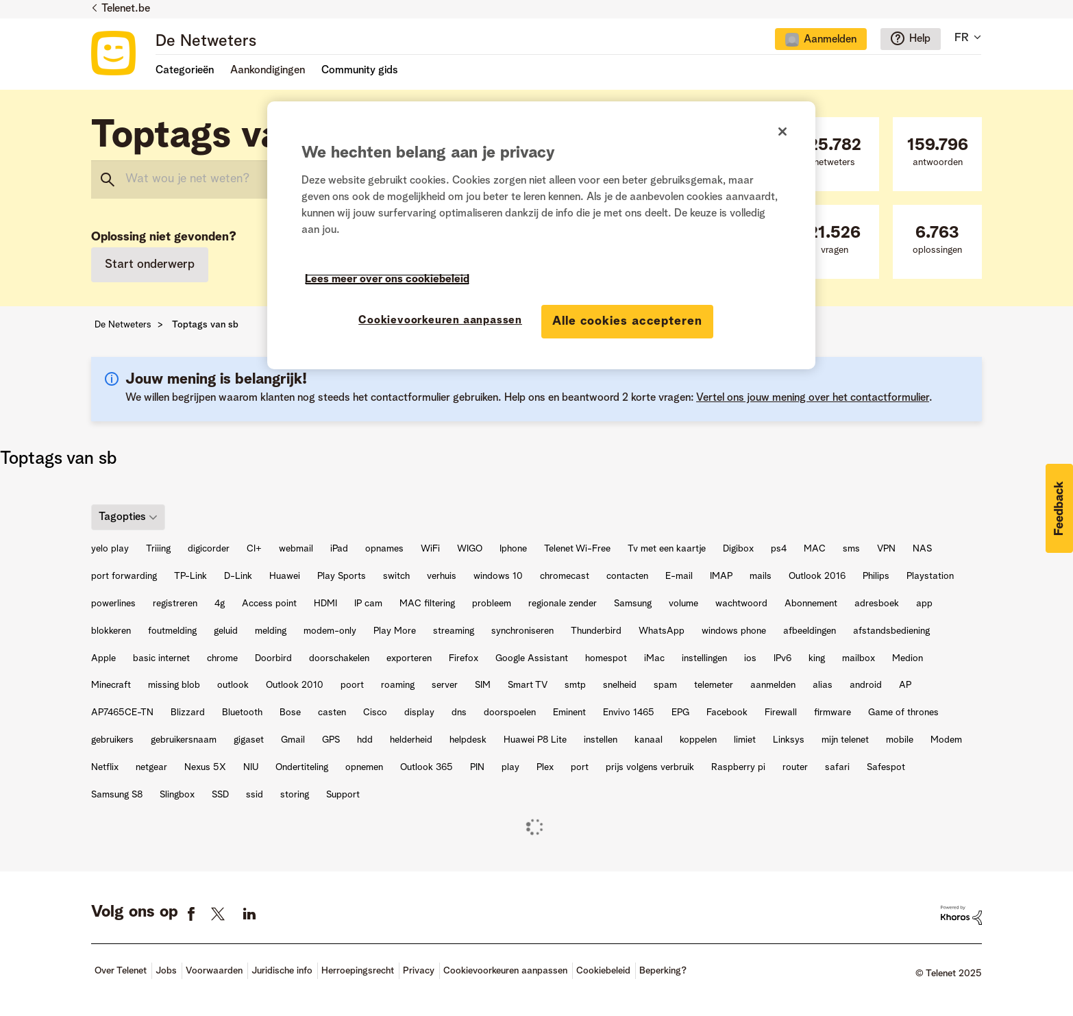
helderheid (411, 740)
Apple (103, 658)
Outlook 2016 (817, 576)
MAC (815, 549)
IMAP (721, 576)
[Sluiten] (782, 131)
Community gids (359, 70)
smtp (575, 685)
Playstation (930, 576)
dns (459, 712)
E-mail (679, 576)
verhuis (441, 576)
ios (750, 658)
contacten (627, 576)
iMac (654, 658)
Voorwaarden (214, 971)
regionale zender (562, 603)
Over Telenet (121, 971)
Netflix (105, 767)
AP (905, 685)
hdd (365, 740)
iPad (339, 549)
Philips (876, 576)
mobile (899, 740)
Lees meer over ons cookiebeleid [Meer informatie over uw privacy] (387, 279)
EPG (680, 712)
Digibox (738, 549)
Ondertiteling (301, 767)
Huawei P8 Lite (535, 740)
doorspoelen (510, 712)
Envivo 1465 (628, 712)
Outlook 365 (426, 767)
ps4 (779, 549)
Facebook (727, 712)
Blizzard (188, 712)
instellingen (704, 658)
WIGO (469, 549)
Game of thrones (903, 712)
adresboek (876, 603)
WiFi (430, 549)
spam (665, 685)
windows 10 (498, 576)
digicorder (209, 549)
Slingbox (177, 795)
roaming (398, 685)
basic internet (161, 658)
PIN (477, 767)
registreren (175, 603)
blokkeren (111, 631)
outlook (233, 685)
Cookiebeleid (603, 971)
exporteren (409, 658)
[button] (1059, 508)
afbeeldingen (809, 631)
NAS (922, 549)
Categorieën (185, 70)
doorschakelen (339, 658)
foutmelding (172, 631)
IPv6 (782, 658)
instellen (600, 740)
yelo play (110, 549)
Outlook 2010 (294, 685)
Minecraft (111, 685)
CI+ (254, 549)
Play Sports (341, 576)
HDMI (325, 603)
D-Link (238, 576)
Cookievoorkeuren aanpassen (505, 971)
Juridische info (281, 971)
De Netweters (206, 42)
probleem (491, 603)
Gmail (293, 740)
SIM (483, 685)
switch (396, 576)
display (419, 712)
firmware (832, 712)
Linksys (788, 740)
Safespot (886, 767)
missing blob (174, 685)
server (445, 685)
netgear (151, 767)
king (817, 658)
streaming (453, 631)
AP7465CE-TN (122, 712)
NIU (250, 767)
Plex (545, 767)
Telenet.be (125, 8)
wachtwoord (741, 603)
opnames (384, 549)
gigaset (249, 740)
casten (332, 712)
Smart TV (527, 685)
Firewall (781, 712)
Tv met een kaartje (667, 549)
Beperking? (663, 971)
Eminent (569, 712)
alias (822, 685)
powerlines (113, 603)
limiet (745, 740)
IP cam (368, 603)
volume (683, 603)
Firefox (463, 658)
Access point (269, 603)
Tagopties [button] (122, 517)
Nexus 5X (205, 767)
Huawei (284, 576)
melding (270, 631)
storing (294, 795)
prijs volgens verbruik (650, 767)
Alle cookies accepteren (627, 321)
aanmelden (773, 685)
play (510, 767)
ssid (254, 795)
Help (919, 39)
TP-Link (190, 576)
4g (219, 603)
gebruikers (112, 740)
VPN (886, 549)
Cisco (375, 712)
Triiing (158, 549)
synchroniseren (522, 631)
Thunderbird (596, 631)
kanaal (648, 740)
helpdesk (467, 740)
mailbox (858, 658)
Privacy (418, 971)
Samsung (633, 603)
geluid (226, 631)
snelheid (620, 685)
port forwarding (124, 576)
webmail (296, 549)
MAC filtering (427, 603)
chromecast (564, 576)
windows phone (734, 631)
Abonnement (811, 603)
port (580, 767)
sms (851, 549)
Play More (394, 631)
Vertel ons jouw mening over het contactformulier (812, 398)
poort (352, 685)
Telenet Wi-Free (577, 549)
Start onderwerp (150, 264)
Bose (290, 712)
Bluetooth (242, 712)
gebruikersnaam (184, 740)
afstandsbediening (891, 631)
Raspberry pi (738, 767)
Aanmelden (830, 39)
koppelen (698, 740)
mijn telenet (845, 740)
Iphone (513, 549)
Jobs (166, 971)
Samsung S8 (117, 795)
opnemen (364, 767)
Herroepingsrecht (357, 971)
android (866, 685)
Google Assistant (531, 658)
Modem (946, 740)
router (795, 767)
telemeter (713, 685)
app (924, 603)
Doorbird (273, 658)
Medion (907, 658)
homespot (606, 658)
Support (343, 795)
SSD (220, 795)
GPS (331, 740)
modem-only (330, 631)
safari (837, 767)
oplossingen (937, 240)
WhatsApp (661, 631)
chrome (222, 658)
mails (761, 576)
